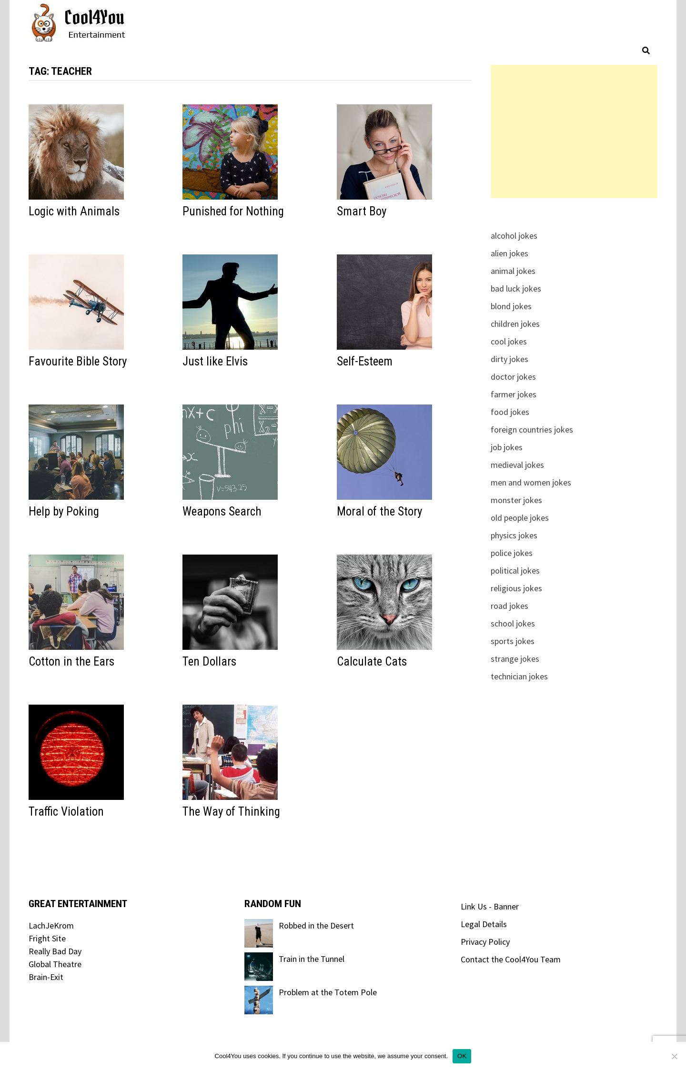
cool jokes (509, 341)
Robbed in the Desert (316, 925)
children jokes (515, 323)
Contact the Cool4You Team (511, 959)
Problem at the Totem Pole (328, 992)
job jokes (507, 447)
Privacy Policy (485, 941)
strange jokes (515, 658)
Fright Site (47, 938)
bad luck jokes (516, 288)
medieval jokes (517, 464)
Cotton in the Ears (71, 661)
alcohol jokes (514, 235)
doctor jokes (513, 376)
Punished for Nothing (233, 211)
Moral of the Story (379, 511)
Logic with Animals (74, 211)
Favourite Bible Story (78, 361)
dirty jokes (509, 359)
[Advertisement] (574, 131)
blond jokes (511, 306)
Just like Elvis (215, 361)
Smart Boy (361, 211)
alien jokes (509, 253)
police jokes (512, 552)
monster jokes (516, 500)
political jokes (515, 570)
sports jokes (513, 641)
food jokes (510, 411)
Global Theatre (55, 964)
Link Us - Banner (490, 906)
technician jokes (519, 676)
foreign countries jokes (532, 429)
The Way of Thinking (231, 811)
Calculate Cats (372, 661)
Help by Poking (64, 511)
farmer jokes (513, 394)
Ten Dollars (209, 661)
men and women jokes (531, 482)
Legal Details (484, 924)
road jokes (509, 605)
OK (461, 1056)
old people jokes (520, 517)
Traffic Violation (66, 811)
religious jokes (516, 588)
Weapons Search (222, 511)
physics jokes (514, 535)
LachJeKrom (51, 925)
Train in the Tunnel (311, 958)
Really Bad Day (55, 951)
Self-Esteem (365, 361)
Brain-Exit (46, 976)
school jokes (513, 623)
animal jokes (513, 270)
